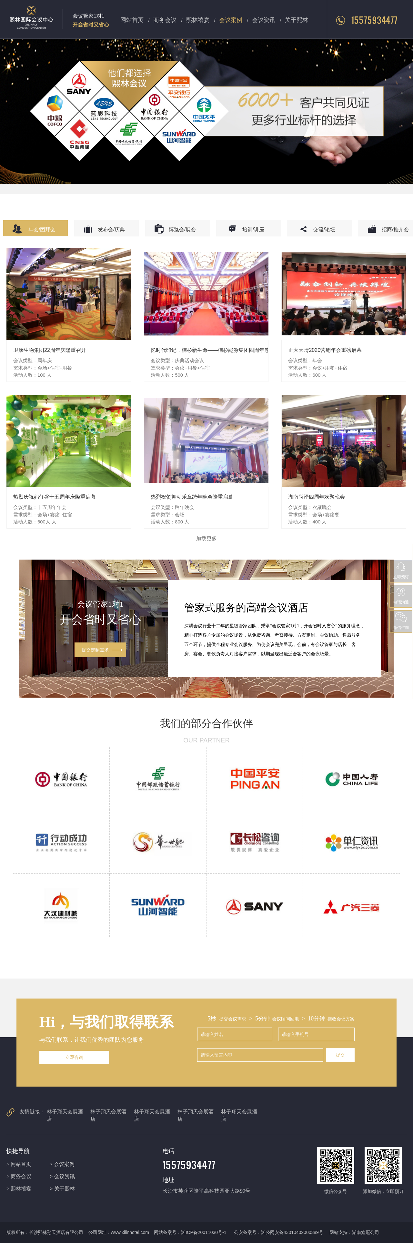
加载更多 (206, 538)
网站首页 (132, 19)
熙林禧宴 (197, 19)
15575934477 (367, 20)
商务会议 (164, 19)
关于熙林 (296, 19)
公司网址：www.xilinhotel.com (118, 1232)
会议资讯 (263, 19)
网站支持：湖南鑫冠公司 (354, 1232)
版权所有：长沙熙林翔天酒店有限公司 (44, 1232)
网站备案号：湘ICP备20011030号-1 (190, 1232)
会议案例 (230, 19)
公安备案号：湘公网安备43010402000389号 (278, 1232)
